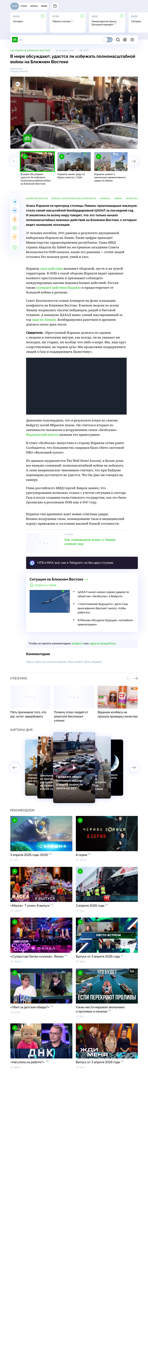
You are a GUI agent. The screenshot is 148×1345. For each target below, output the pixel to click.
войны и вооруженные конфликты (73, 198)
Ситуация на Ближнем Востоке (30, 50)
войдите (77, 643)
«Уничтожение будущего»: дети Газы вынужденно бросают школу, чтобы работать (103, 608)
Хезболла (131, 198)
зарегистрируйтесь (102, 643)
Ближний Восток (37, 198)
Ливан (118, 198)
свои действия (51, 268)
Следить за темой (45, 585)
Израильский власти (42, 435)
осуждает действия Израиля (58, 287)
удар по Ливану (44, 320)
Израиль (105, 198)
